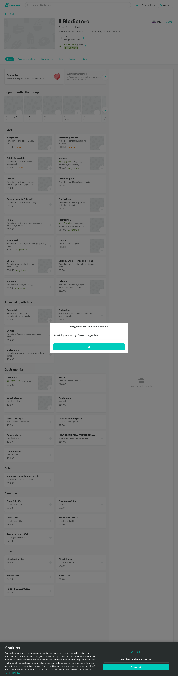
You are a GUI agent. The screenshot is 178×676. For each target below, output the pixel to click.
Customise (136, 652)
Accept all (136, 667)
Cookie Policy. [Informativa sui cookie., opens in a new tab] (13, 673)
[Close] (124, 326)
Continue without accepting (136, 659)
